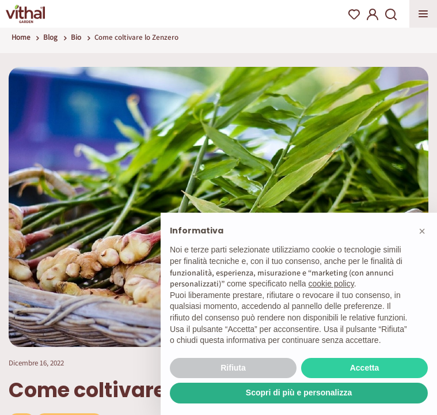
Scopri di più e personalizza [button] (299, 392)
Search (391, 14)
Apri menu (423, 14)
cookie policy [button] (331, 283)
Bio (76, 37)
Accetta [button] (364, 367)
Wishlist (354, 14)
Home (21, 37)
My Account (372, 14)
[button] (422, 231)
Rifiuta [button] (233, 367)
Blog (50, 37)
